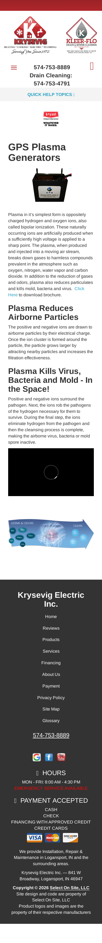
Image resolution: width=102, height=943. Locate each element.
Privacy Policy (51, 697)
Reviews (51, 628)
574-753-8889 (51, 735)
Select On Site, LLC (69, 887)
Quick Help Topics (51, 94)
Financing (51, 662)
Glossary (51, 720)
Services (51, 651)
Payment (51, 686)
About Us (51, 674)
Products (51, 639)
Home (51, 616)
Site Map (51, 709)
